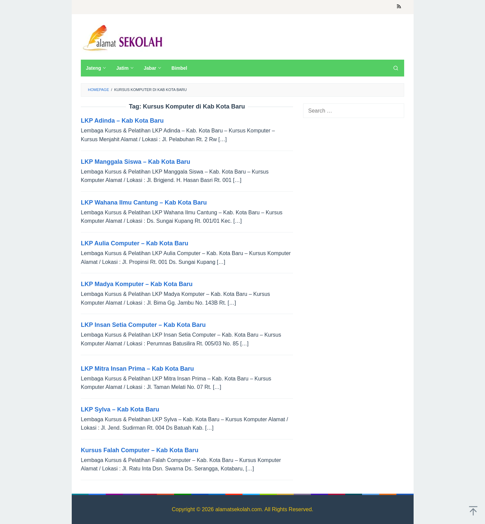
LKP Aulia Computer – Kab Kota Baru (134, 243)
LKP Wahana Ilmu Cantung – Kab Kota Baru (144, 202)
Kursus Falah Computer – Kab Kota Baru (139, 450)
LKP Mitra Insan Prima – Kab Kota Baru (137, 368)
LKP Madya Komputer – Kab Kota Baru (137, 284)
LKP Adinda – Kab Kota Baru (122, 120)
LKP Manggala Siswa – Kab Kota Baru (135, 161)
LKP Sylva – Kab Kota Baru (120, 409)
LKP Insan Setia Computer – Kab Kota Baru (143, 324)
